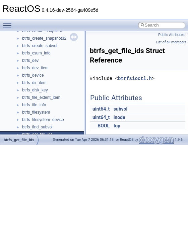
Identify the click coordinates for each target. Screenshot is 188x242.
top (117, 125)
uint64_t (101, 109)
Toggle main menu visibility (9, 22)
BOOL (104, 125)
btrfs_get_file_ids (19, 140)
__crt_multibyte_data (40, 74)
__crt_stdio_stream (39, 111)
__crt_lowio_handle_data (44, 67)
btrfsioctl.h (135, 78)
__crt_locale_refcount (41, 45)
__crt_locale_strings (40, 59)
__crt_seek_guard (38, 96)
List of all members (171, 42)
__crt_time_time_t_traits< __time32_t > (57, 133)
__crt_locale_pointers (41, 37)
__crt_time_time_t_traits (43, 126)
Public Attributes (171, 35)
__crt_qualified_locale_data (46, 82)
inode (119, 117)
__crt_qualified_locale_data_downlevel (56, 89)
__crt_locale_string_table (44, 52)
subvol (120, 109)
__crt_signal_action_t (41, 104)
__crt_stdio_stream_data (44, 119)
